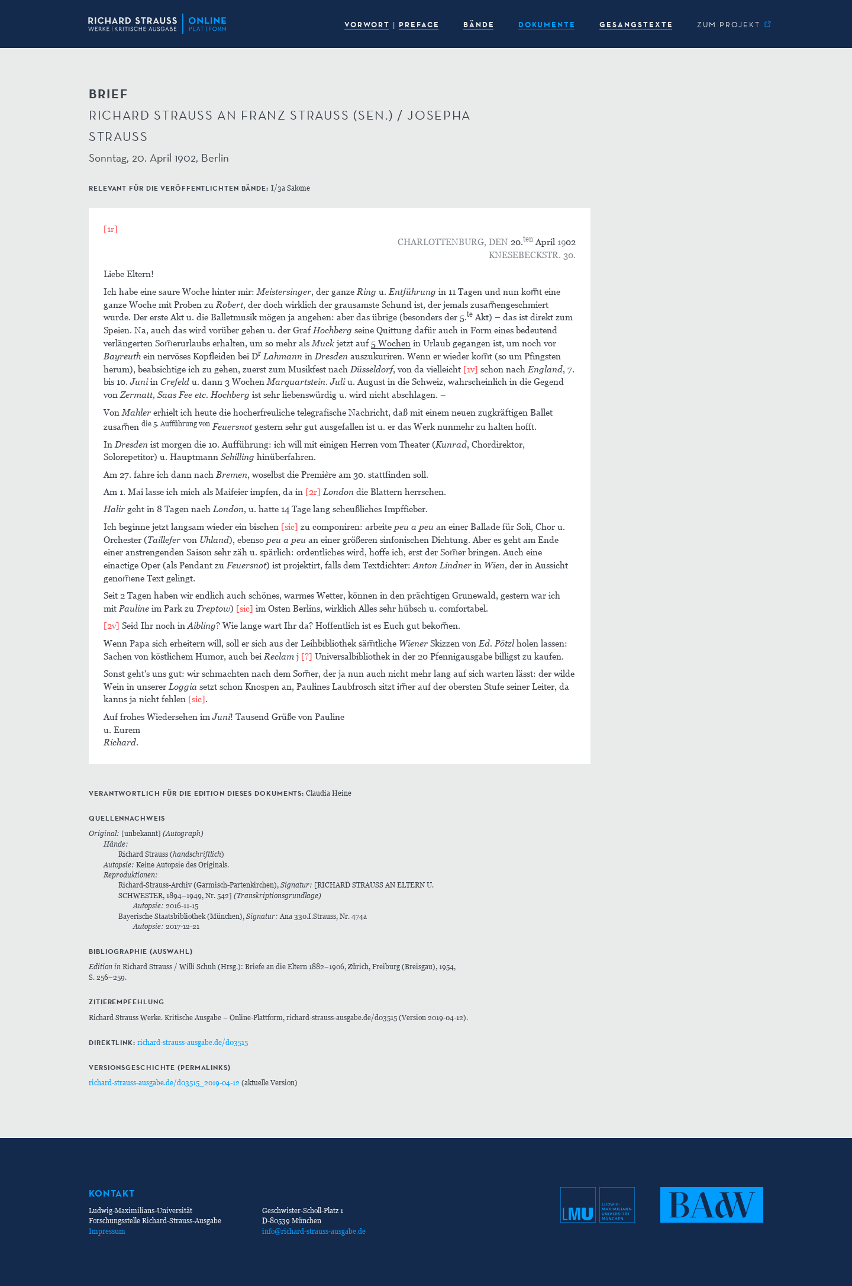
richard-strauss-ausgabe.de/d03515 (192, 1042)
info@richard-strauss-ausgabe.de (314, 1231)
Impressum (107, 1231)
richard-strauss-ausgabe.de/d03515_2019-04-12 (164, 1082)
